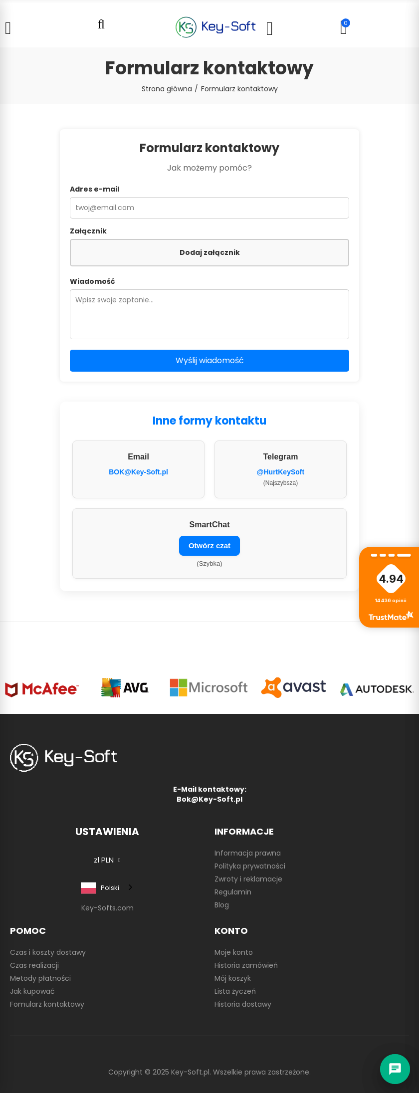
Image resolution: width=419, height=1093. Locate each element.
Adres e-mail (94, 189)
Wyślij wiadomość (210, 360)
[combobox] (107, 887)
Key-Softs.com (107, 908)
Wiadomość (92, 281)
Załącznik (88, 231)
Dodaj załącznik (210, 252)
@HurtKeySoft (280, 472)
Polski (100, 888)
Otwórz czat (209, 545)
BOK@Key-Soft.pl (138, 472)
